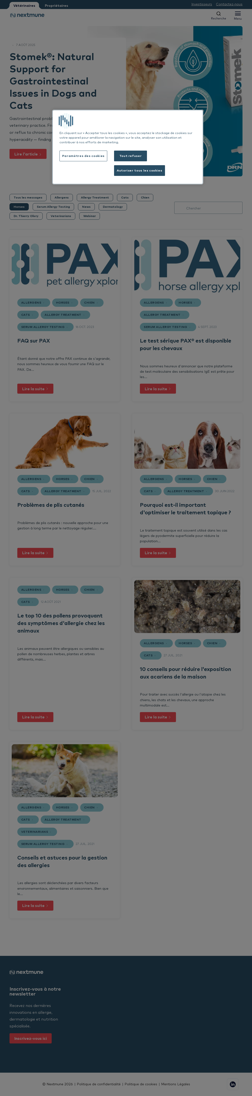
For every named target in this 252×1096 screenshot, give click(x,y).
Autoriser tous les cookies (139, 170)
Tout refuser (130, 156)
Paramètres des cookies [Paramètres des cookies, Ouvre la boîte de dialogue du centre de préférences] (83, 156)
